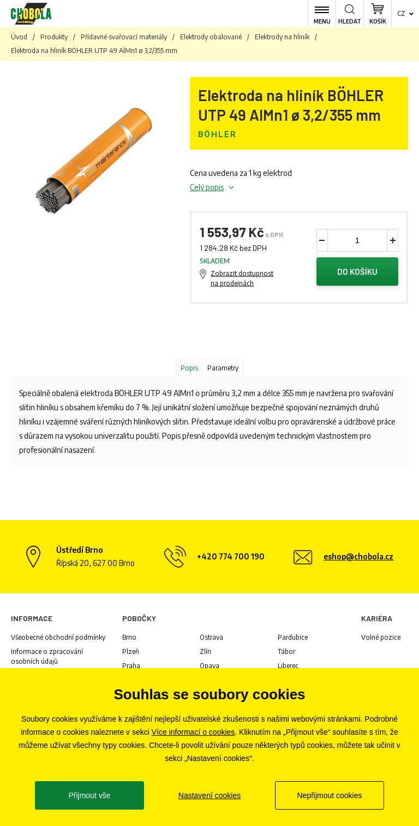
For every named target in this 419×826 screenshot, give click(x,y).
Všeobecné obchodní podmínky (58, 637)
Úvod (19, 37)
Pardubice (293, 637)
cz (401, 13)
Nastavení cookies (209, 795)
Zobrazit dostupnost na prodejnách (242, 278)
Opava (209, 666)
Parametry (222, 368)
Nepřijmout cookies (329, 795)
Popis (189, 368)
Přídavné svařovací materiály (124, 37)
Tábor (286, 651)
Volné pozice (380, 637)
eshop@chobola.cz (358, 556)
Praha (131, 666)
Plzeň (130, 651)
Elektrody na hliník (282, 37)
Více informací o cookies (193, 732)
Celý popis (207, 187)
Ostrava (211, 637)
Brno (129, 637)
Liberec (288, 666)
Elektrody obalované (211, 37)
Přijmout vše (89, 795)
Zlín (205, 651)
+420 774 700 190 (231, 556)
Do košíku (357, 271)
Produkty (54, 37)
